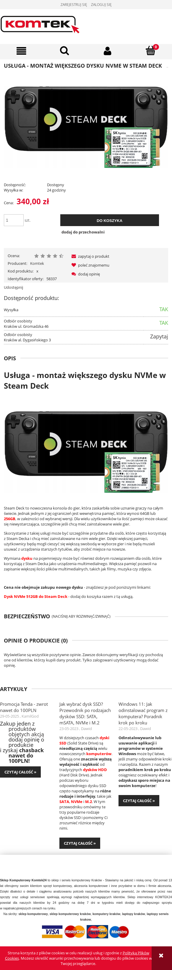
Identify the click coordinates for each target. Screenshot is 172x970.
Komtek (37, 263)
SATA (64, 801)
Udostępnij (13, 287)
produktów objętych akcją (26, 731)
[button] (22, 51)
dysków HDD (95, 769)
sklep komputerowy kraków (70, 914)
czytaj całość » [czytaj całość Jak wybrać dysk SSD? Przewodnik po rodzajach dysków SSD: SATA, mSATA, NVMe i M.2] (80, 843)
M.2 (88, 801)
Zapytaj (159, 336)
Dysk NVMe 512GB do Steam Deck (35, 596)
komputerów (98, 753)
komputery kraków (106, 914)
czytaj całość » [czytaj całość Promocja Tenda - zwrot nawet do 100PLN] (20, 772)
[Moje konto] (108, 51)
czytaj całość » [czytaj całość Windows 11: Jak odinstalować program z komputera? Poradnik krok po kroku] (139, 800)
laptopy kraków (133, 914)
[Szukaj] (65, 50)
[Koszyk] (151, 50)
